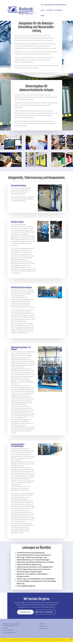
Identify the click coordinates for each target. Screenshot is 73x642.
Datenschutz (43, 628)
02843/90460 (25, 612)
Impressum (43, 626)
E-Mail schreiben (45, 612)
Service (42, 10)
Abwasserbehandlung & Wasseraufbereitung (55, 4)
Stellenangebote (58, 10)
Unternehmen (50, 10)
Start (42, 4)
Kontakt (43, 15)
